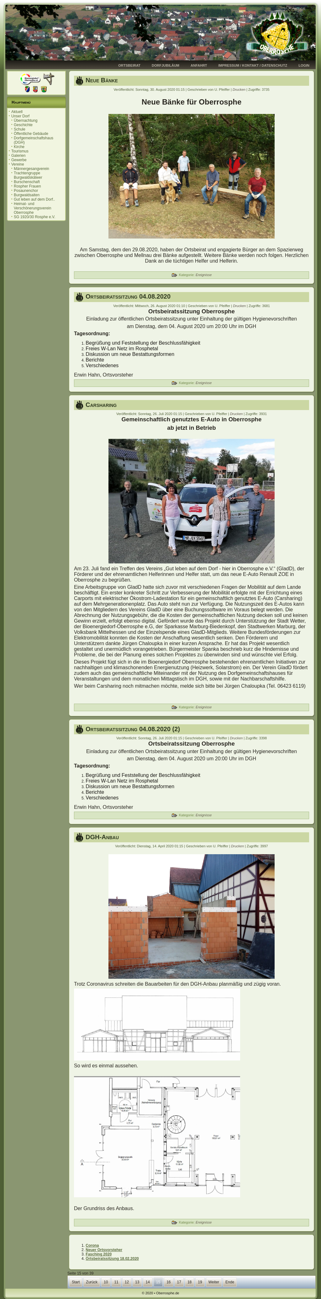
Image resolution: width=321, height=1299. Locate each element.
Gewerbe (19, 160)
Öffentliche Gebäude (31, 133)
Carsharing (101, 404)
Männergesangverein (31, 169)
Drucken (239, 89)
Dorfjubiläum (165, 65)
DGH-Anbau (102, 837)
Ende (229, 1282)
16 (168, 1282)
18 (189, 1282)
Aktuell (17, 112)
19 (200, 1282)
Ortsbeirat (129, 65)
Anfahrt (199, 65)
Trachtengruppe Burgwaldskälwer (28, 175)
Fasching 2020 (99, 1254)
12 (127, 1282)
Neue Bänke (102, 80)
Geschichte (23, 125)
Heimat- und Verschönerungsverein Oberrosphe (32, 208)
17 (179, 1282)
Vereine (17, 164)
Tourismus (20, 151)
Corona (92, 1245)
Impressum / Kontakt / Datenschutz (252, 65)
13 (137, 1282)
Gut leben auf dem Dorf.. (34, 199)
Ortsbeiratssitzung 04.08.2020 (128, 296)
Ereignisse (204, 275)
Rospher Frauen (27, 186)
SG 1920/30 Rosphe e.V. (34, 217)
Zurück (91, 1282)
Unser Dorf (20, 116)
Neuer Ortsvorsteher (104, 1250)
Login (303, 65)
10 (106, 1282)
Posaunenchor (26, 190)
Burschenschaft (27, 182)
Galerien (18, 155)
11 (116, 1282)
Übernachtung (25, 120)
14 (147, 1282)
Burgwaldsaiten (26, 195)
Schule (19, 129)
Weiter (213, 1282)
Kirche (19, 147)
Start (76, 1282)
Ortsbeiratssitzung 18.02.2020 (112, 1258)
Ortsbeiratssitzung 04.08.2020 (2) (133, 729)
